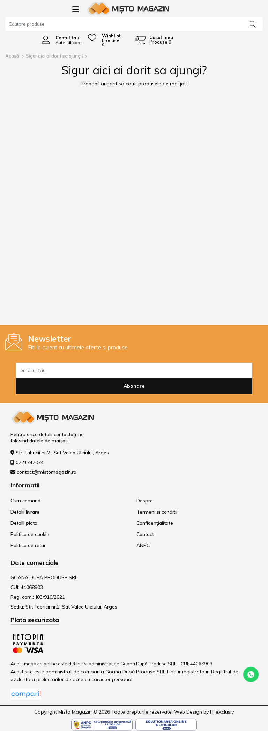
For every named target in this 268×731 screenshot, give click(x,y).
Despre (144, 501)
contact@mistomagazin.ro (46, 472)
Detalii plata (23, 523)
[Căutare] (252, 24)
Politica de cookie (29, 534)
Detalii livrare (24, 512)
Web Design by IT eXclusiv (204, 712)
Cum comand (25, 501)
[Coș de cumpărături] (154, 40)
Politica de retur (28, 545)
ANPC (143, 545)
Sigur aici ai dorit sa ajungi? (55, 56)
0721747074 (30, 462)
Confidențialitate (154, 523)
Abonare (134, 386)
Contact (145, 534)
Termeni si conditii (156, 512)
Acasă (12, 56)
